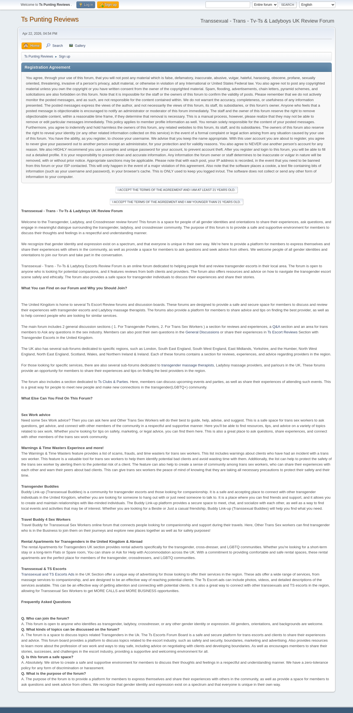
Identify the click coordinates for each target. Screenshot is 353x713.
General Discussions (202, 332)
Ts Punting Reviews (50, 19)
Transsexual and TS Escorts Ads (47, 574)
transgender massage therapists (187, 365)
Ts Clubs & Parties (113, 382)
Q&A (276, 327)
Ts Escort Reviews (283, 332)
